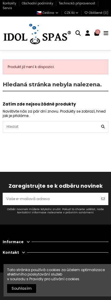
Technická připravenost (77, 3)
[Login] (87, 33)
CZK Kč (71, 13)
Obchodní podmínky (38, 3)
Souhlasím (22, 288)
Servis (7, 8)
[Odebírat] (103, 199)
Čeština (48, 13)
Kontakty (10, 3)
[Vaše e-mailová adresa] (50, 199)
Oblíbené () (96, 13)
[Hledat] (103, 127)
